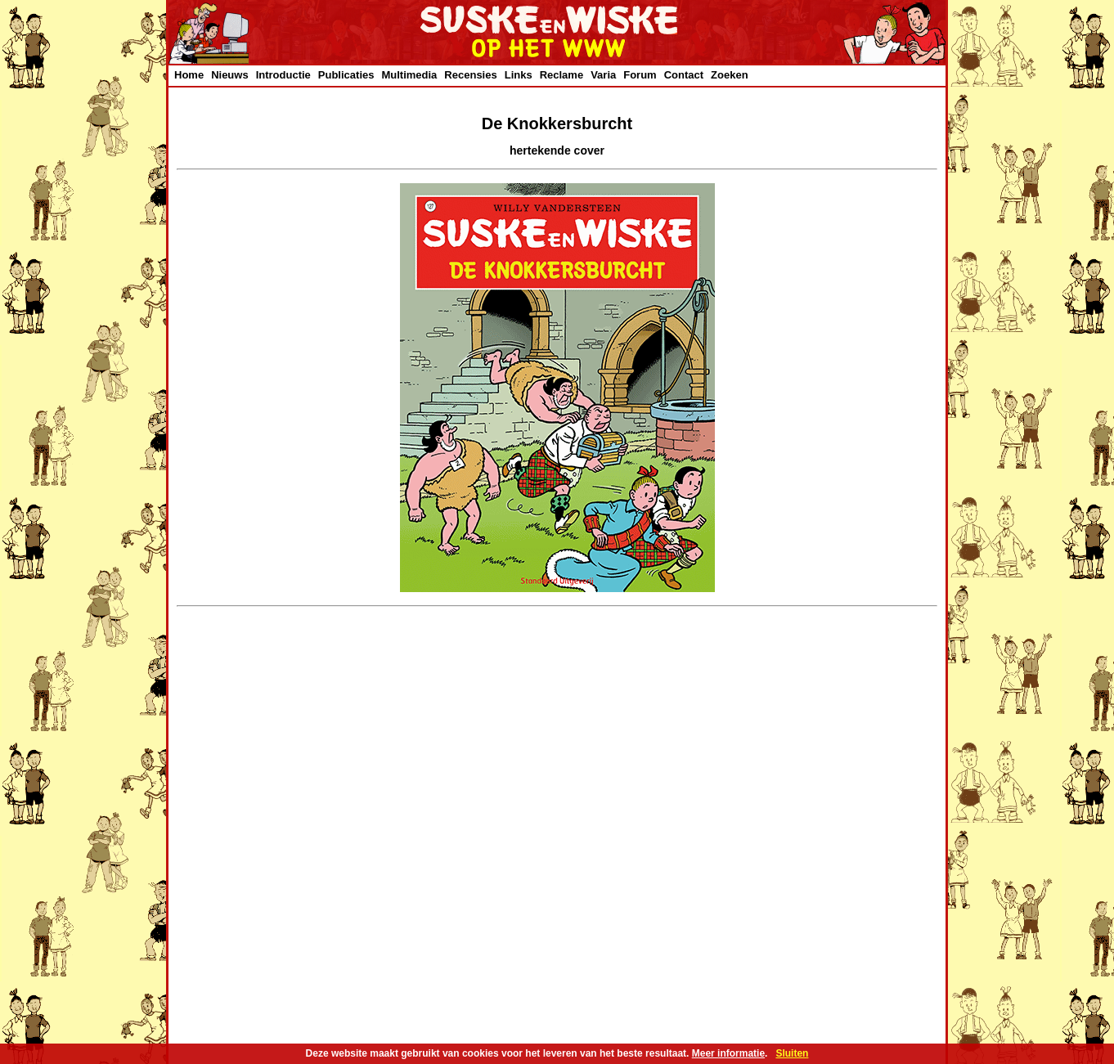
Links (518, 75)
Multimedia (409, 75)
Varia (603, 75)
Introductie (283, 75)
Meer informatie (728, 1053)
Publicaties (346, 75)
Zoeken (729, 75)
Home (189, 75)
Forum (639, 75)
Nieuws (230, 75)
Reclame (561, 75)
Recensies (470, 75)
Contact (683, 75)
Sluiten (791, 1053)
